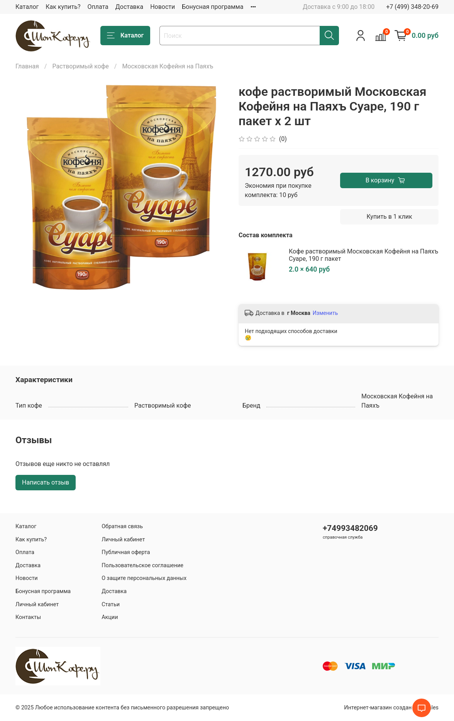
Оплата (97, 6)
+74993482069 (350, 528)
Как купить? (63, 6)
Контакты (28, 617)
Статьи (111, 604)
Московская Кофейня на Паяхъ (167, 66)
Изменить (325, 313)
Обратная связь (122, 526)
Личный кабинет (37, 604)
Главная (27, 66)
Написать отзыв (45, 482)
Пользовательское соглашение (142, 565)
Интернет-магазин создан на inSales (391, 707)
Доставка (129, 6)
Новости (162, 6)
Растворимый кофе (80, 66)
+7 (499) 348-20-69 (412, 6)
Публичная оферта (126, 552)
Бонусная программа (212, 6)
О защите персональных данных (144, 578)
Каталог (27, 6)
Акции (110, 617)
